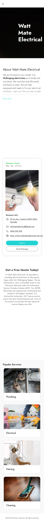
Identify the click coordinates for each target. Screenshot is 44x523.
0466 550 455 (16, 231)
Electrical (11, 433)
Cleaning (10, 505)
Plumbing (11, 396)
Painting (10, 469)
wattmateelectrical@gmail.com (22, 226)
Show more (7, 99)
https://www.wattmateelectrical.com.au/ (26, 235)
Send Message (22, 249)
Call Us (22, 243)
